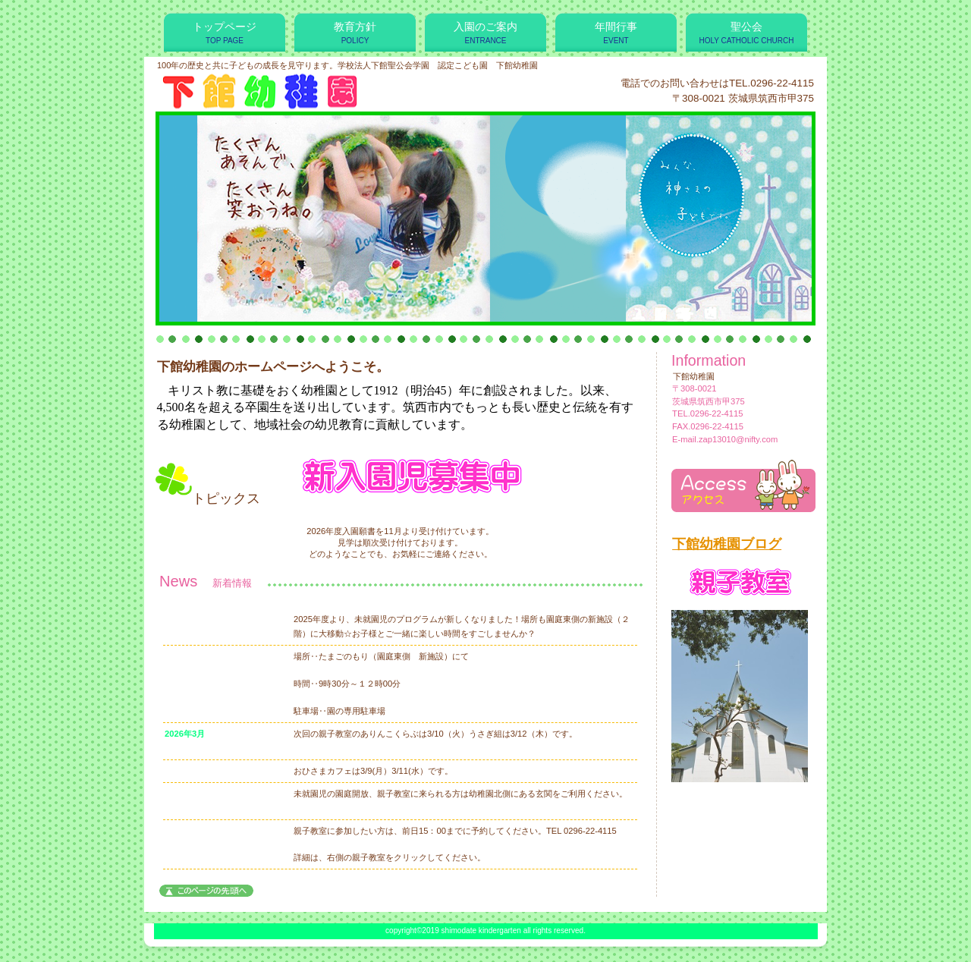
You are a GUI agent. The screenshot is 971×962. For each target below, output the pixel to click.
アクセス (743, 486)
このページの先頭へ (206, 891)
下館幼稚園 (340, 90)
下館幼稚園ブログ (726, 544)
